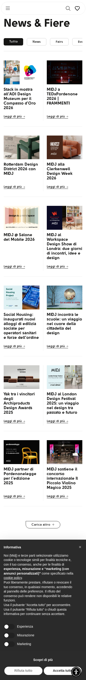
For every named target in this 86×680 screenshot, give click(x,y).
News (37, 42)
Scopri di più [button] (43, 660)
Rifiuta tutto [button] (23, 670)
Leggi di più (14, 116)
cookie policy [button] (13, 578)
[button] (76, 672)
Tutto (13, 41)
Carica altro (43, 524)
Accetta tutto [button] (62, 670)
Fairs (59, 42)
